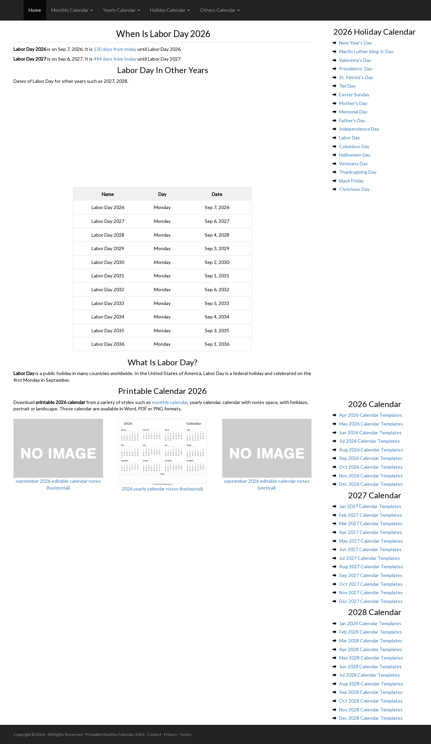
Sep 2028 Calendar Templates (370, 692)
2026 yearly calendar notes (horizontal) (162, 489)
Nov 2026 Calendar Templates (371, 475)
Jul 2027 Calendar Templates (369, 558)
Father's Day (352, 120)
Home (35, 10)
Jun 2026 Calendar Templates (370, 432)
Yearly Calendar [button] (121, 10)
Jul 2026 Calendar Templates (369, 441)
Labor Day (349, 137)
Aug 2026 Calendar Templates (371, 449)
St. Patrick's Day (356, 77)
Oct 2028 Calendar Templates (371, 701)
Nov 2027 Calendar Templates (371, 592)
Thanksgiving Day (357, 172)
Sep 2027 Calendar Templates (370, 575)
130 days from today (115, 49)
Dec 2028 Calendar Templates (371, 718)
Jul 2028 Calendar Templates (369, 675)
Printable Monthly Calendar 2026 (114, 734)
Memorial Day (353, 111)
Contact (154, 734)
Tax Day (347, 86)
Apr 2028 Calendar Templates (370, 649)
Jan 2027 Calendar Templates (370, 506)
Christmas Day (354, 189)
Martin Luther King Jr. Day (366, 51)
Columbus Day (354, 146)
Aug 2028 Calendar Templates (371, 683)
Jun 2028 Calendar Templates (370, 666)
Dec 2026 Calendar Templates (371, 484)
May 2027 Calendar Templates (371, 541)
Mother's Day (353, 103)
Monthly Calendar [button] (72, 10)
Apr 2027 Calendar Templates (370, 532)
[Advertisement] (162, 135)
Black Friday (351, 180)
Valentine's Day (355, 60)
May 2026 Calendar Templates (371, 424)
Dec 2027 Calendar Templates (371, 601)
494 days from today (115, 59)
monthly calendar (170, 402)
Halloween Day (354, 155)
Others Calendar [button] (220, 10)
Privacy (170, 734)
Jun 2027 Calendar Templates (370, 549)
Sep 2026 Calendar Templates (370, 458)
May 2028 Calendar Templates (371, 658)
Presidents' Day (355, 68)
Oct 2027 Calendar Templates (371, 584)
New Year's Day (355, 42)
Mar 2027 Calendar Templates (370, 523)
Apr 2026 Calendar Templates (370, 415)
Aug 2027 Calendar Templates (371, 566)
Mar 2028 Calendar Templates (370, 640)
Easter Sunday (354, 94)
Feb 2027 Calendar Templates (370, 515)
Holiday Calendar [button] (170, 10)
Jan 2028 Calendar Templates (370, 623)
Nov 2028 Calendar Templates (371, 709)
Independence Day (359, 129)
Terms (186, 734)
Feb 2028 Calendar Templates (370, 632)
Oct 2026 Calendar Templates (371, 467)
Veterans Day (353, 163)
